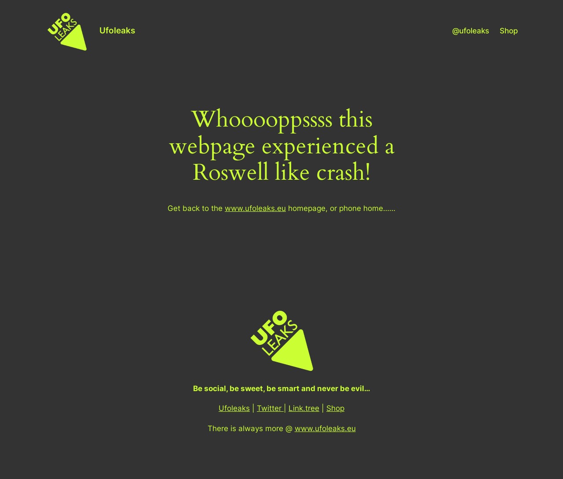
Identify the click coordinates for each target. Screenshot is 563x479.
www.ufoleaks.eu (255, 208)
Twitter (270, 408)
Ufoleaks (117, 30)
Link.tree (304, 408)
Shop (335, 408)
